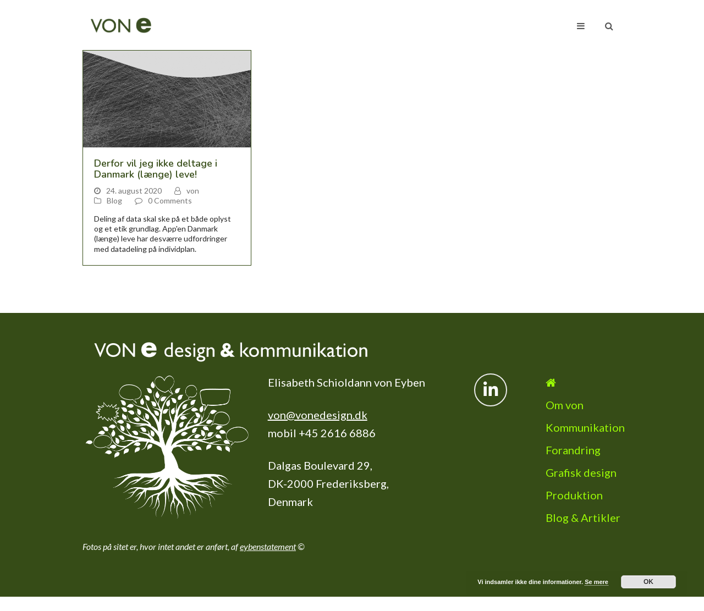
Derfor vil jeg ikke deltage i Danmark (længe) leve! (155, 169)
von (192, 190)
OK (648, 582)
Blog (114, 200)
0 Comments (170, 200)
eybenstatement (268, 546)
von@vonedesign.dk (317, 414)
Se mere (596, 582)
